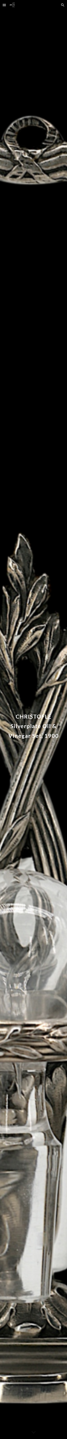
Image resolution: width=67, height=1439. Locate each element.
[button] (4, 5)
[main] (33, 724)
